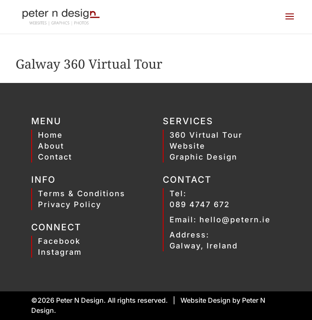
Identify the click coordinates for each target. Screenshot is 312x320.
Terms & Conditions (81, 193)
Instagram (60, 252)
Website (187, 145)
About (51, 145)
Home (50, 135)
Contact (55, 156)
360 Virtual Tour (205, 135)
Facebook (59, 241)
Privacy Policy (69, 204)
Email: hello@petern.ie (220, 219)
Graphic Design (203, 156)
